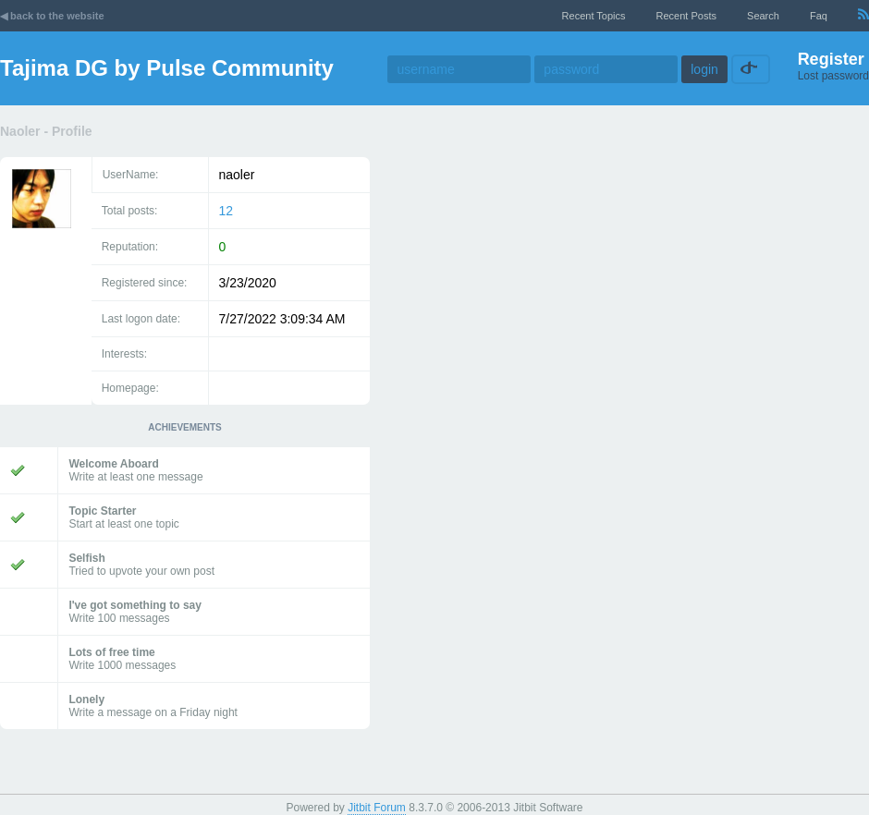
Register (831, 59)
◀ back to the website (52, 15)
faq (818, 15)
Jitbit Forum (377, 807)
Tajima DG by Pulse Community (167, 67)
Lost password (833, 75)
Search (763, 15)
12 (226, 210)
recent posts (686, 15)
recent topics (594, 15)
